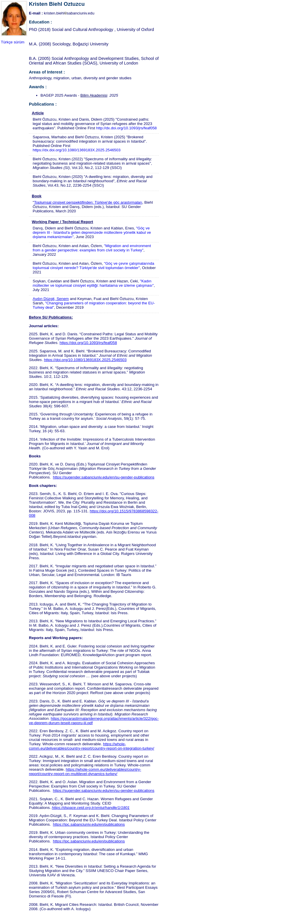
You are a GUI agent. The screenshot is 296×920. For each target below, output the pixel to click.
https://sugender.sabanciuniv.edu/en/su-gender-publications (103, 477)
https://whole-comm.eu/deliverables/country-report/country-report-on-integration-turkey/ (91, 746)
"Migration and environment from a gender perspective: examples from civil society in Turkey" (92, 248)
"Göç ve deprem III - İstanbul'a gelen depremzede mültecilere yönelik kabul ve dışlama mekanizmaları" (92, 232)
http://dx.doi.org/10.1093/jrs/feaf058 (126, 128)
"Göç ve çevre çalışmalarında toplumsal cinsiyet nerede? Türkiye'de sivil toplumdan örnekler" (93, 265)
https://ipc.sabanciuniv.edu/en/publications (89, 824)
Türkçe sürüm (12, 42)
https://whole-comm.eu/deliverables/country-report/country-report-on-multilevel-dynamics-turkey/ (85, 771)
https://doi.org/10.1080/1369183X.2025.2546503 (85, 360)
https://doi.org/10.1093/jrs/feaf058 (88, 343)
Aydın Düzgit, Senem (51, 299)
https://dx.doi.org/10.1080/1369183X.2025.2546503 (77, 150)
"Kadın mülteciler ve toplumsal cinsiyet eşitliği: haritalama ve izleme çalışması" (93, 283)
